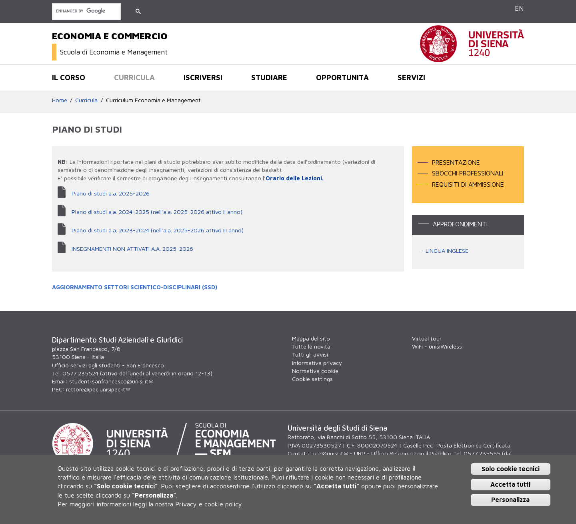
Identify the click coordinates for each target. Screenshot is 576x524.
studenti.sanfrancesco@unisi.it (111, 381)
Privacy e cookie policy (208, 504)
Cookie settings (312, 378)
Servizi (411, 77)
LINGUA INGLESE (447, 250)
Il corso (68, 77)
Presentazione (456, 162)
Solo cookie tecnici (511, 468)
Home (59, 100)
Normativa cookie (315, 370)
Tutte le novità (311, 346)
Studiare (269, 77)
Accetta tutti (510, 484)
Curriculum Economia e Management (153, 100)
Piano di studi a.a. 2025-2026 (111, 193)
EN (519, 8)
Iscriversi (203, 77)
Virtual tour (427, 338)
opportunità (342, 77)
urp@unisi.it (330, 453)
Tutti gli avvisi (310, 354)
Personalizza (510, 500)
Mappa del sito (311, 338)
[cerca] (85, 11)
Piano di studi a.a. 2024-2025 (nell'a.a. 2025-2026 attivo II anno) (157, 211)
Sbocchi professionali (467, 173)
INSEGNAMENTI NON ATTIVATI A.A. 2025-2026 (132, 248)
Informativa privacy (317, 362)
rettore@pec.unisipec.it (98, 389)
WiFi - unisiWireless (437, 346)
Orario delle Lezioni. (295, 178)
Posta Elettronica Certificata (473, 445)
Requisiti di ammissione (468, 184)
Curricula (134, 77)
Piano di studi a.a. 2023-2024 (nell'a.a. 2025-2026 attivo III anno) (158, 230)
